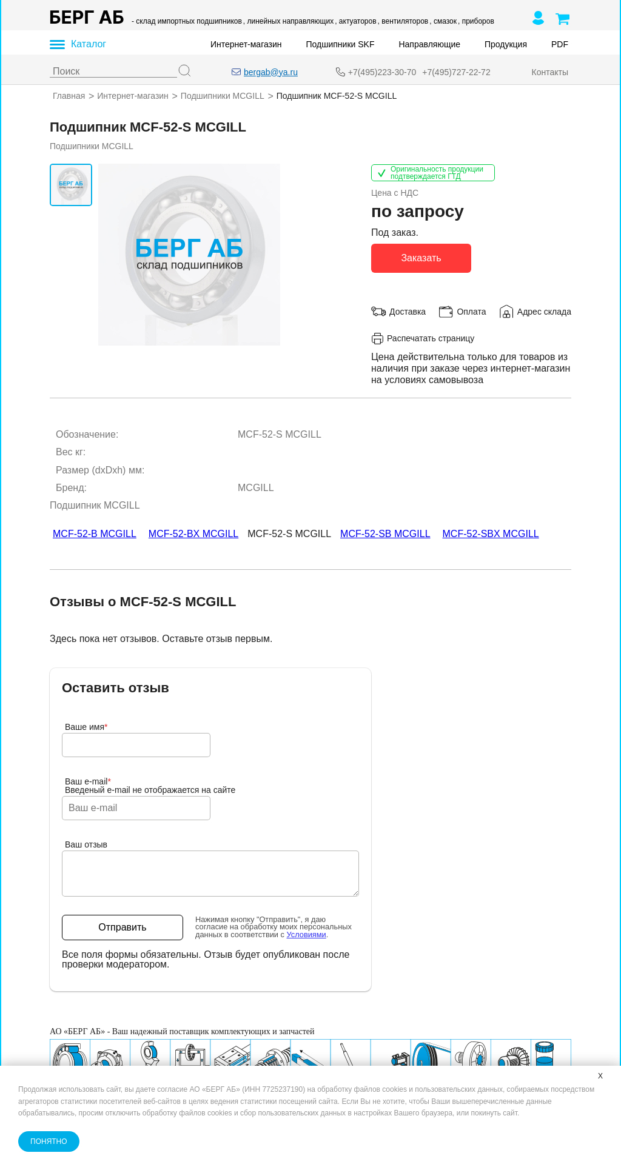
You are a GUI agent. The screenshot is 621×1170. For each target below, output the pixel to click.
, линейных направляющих (288, 21)
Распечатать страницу (422, 338)
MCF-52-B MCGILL (94, 534)
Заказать (421, 257)
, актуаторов (355, 21)
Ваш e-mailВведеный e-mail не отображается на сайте (150, 786)
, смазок (443, 21)
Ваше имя (86, 727)
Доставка (407, 311)
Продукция (506, 44)
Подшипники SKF (340, 44)
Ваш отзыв (86, 844)
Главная (69, 96)
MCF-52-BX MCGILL (193, 534)
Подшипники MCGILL (222, 96)
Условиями (306, 934)
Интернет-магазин (246, 44)
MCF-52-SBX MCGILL (491, 534)
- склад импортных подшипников (187, 21)
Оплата (471, 311)
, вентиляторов (403, 21)
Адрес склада (544, 311)
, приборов (476, 21)
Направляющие (429, 44)
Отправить (122, 927)
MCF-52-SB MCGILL (385, 534)
